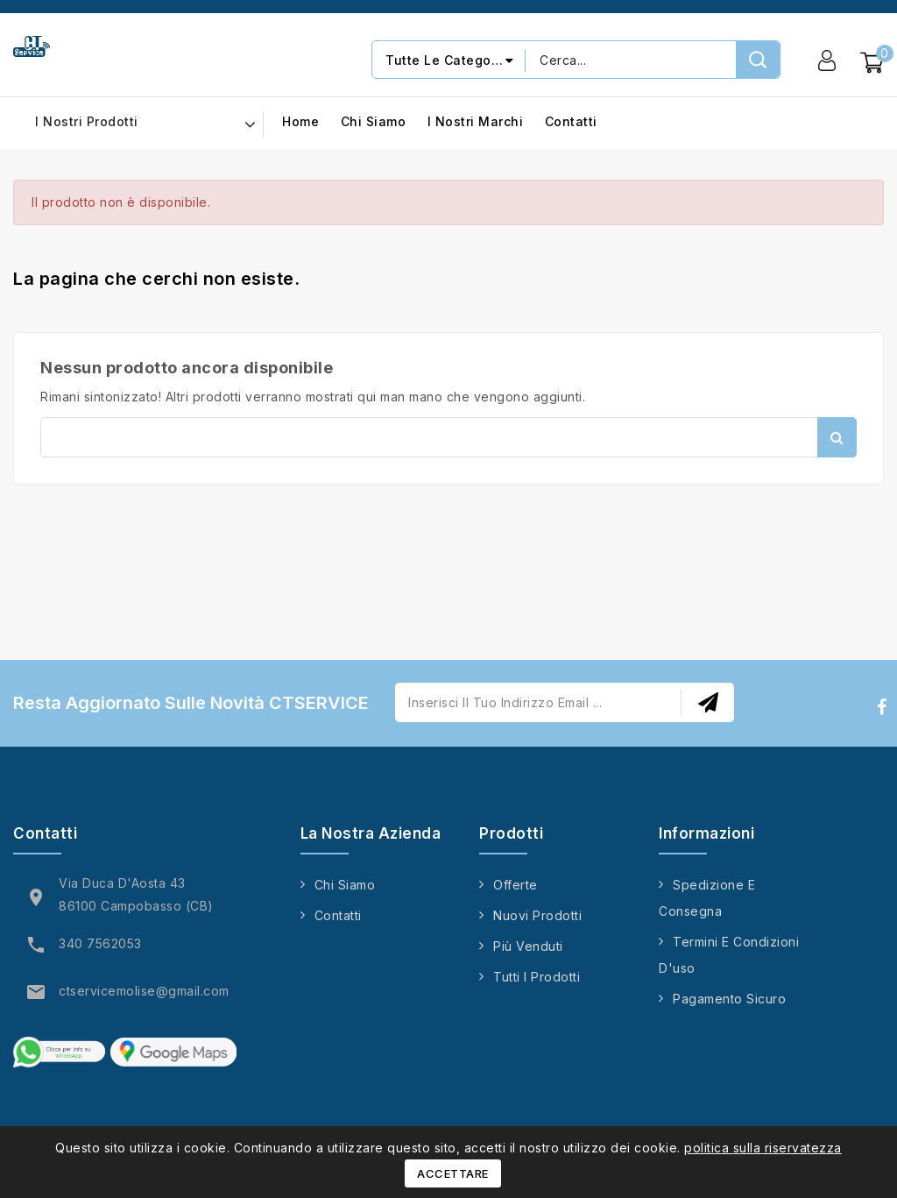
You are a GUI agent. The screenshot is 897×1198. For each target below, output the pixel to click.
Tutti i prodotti (536, 976)
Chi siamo (373, 122)
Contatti (571, 122)
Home (300, 122)
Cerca (837, 437)
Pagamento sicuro (729, 998)
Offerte (515, 884)
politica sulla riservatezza (763, 1147)
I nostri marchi (475, 122)
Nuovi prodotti (537, 915)
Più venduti (528, 946)
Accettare (453, 1173)
